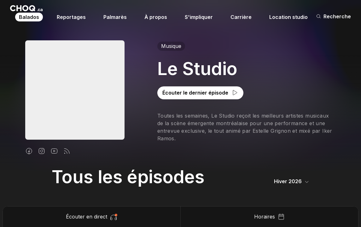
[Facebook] (29, 151)
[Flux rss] (67, 151)
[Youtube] (54, 151)
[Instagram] (41, 151)
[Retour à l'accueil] (26, 8)
